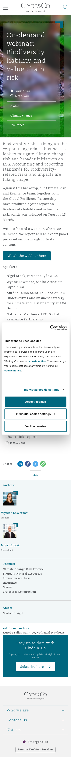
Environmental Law (16, 578)
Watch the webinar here (27, 256)
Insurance (10, 582)
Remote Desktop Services (35, 749)
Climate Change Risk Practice (23, 569)
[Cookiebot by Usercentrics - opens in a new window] (50, 327)
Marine (8, 587)
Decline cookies (35, 426)
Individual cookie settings (41, 389)
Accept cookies (35, 401)
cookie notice (37, 361)
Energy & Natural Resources (22, 573)
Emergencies (38, 742)
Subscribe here (32, 667)
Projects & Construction (19, 591)
